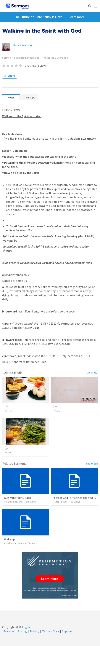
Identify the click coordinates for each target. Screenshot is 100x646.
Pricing (22, 631)
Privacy (34, 631)
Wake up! (9, 539)
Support (67, 631)
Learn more (77, 17)
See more (92, 373)
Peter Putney (60, 501)
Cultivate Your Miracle (18, 498)
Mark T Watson (22, 45)
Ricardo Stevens (13, 501)
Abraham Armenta (14, 543)
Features (8, 631)
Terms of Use (50, 631)
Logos (26, 627)
